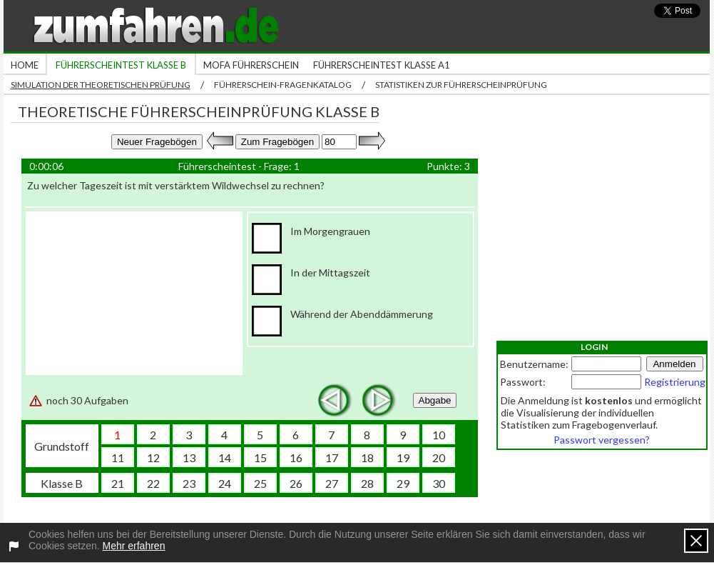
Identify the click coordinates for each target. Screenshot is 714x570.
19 (403, 457)
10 (438, 434)
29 (403, 483)
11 (117, 457)
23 (189, 483)
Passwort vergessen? (602, 440)
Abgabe (435, 400)
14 (224, 457)
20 (438, 457)
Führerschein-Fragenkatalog (283, 84)
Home (25, 65)
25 (260, 483)
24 (224, 483)
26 (296, 483)
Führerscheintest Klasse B (121, 65)
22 (153, 483)
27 (331, 483)
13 (189, 457)
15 (260, 457)
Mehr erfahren (134, 545)
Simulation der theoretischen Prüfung (100, 84)
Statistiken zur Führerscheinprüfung (461, 84)
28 (367, 483)
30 (438, 483)
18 (367, 457)
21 (117, 483)
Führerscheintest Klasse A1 (381, 65)
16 (296, 457)
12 (153, 457)
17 (331, 457)
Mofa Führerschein (251, 65)
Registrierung (674, 382)
